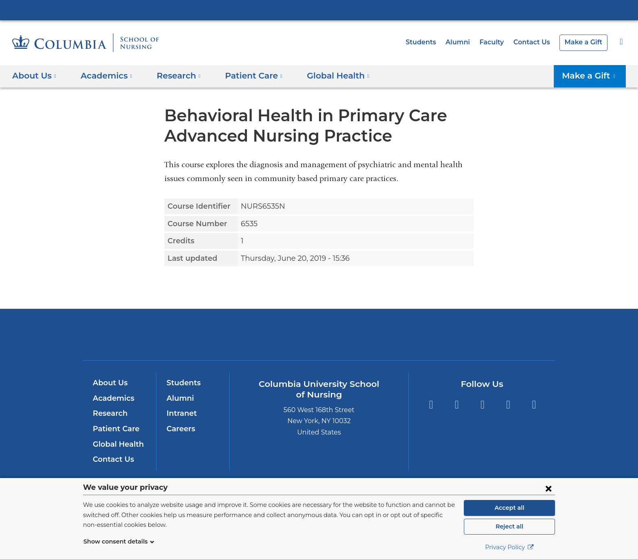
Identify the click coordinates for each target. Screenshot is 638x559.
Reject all (509, 526)
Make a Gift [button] (592, 75)
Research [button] (173, 75)
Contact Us (536, 42)
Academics (112, 398)
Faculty (497, 42)
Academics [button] (103, 75)
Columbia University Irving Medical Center (319, 9)
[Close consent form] (548, 488)
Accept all (509, 507)
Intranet (179, 413)
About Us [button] (34, 75)
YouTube (508, 404)
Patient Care (114, 429)
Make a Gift (585, 42)
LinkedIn (534, 404)
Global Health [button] (324, 75)
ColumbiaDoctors (436, 334)
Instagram (456, 404)
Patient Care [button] (245, 75)
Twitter (482, 404)
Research (109, 413)
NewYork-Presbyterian (319, 339)
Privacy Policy (509, 547)
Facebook (430, 404)
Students (431, 42)
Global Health (116, 444)
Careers (180, 429)
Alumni (465, 42)
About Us (109, 383)
